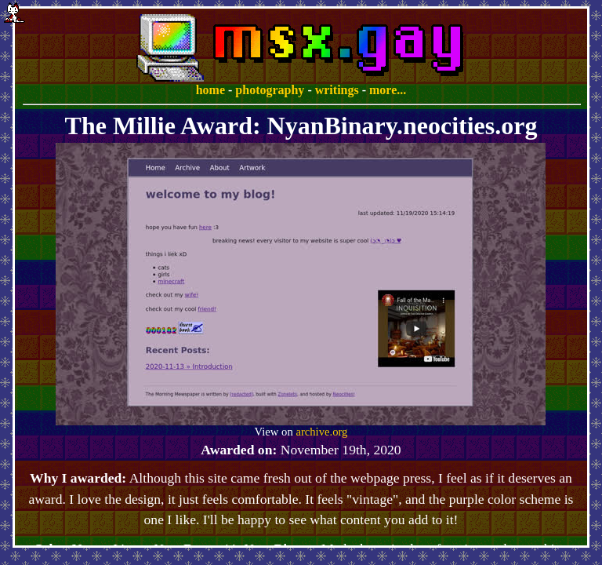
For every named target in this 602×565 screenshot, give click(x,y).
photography (269, 90)
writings (337, 90)
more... (387, 90)
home (210, 90)
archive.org (321, 431)
